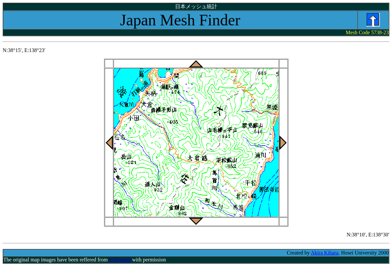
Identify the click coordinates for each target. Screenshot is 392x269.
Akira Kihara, (325, 253)
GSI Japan (120, 259)
